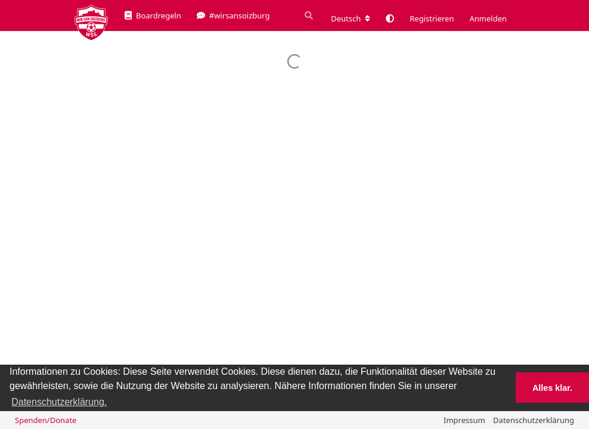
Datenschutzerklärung (533, 420)
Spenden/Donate (45, 420)
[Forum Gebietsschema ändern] (350, 18)
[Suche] (307, 15)
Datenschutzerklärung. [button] (59, 402)
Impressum (464, 420)
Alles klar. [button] (552, 388)
